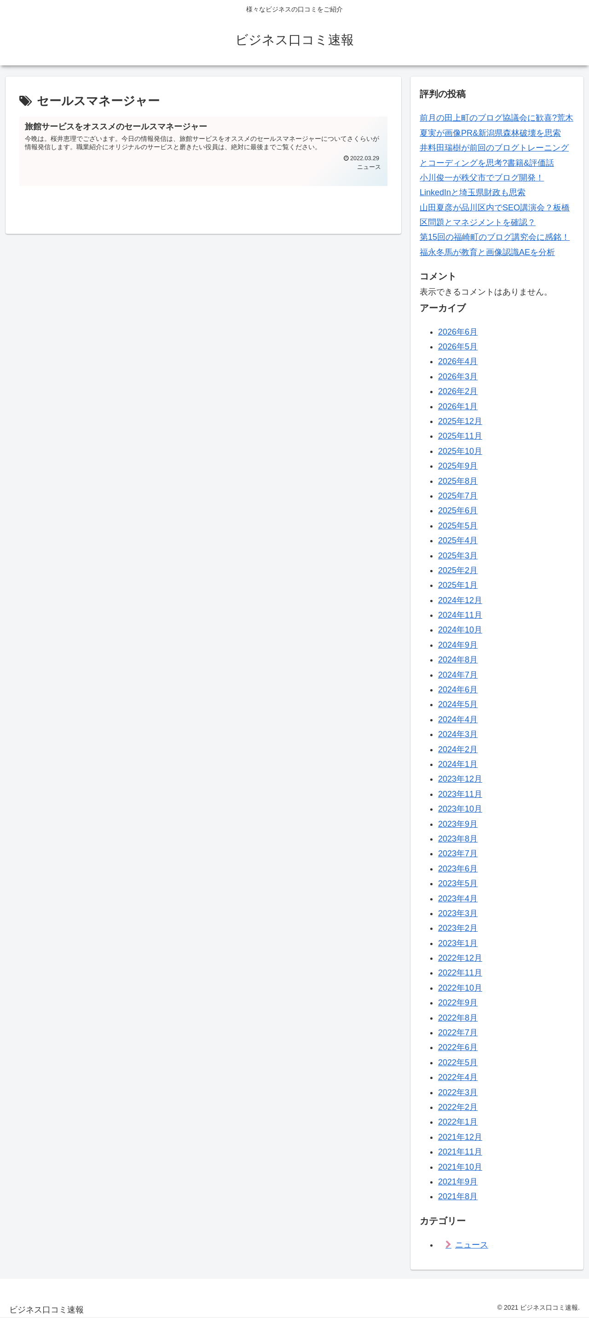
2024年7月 (458, 674)
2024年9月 (458, 645)
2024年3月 (458, 734)
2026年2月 (458, 391)
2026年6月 (458, 332)
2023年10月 (460, 808)
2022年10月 (460, 988)
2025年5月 (458, 525)
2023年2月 (458, 928)
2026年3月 (458, 376)
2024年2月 (458, 749)
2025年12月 (460, 421)
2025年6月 (458, 510)
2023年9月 (458, 824)
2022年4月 (458, 1077)
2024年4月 (458, 719)
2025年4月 (458, 540)
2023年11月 (460, 794)
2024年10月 (460, 629)
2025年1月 (458, 585)
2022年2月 (458, 1107)
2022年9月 (458, 1002)
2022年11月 (460, 972)
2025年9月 (458, 465)
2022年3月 (458, 1092)
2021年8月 (458, 1196)
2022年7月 (458, 1032)
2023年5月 (458, 883)
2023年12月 (460, 779)
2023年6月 (458, 868)
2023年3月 (458, 913)
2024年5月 (458, 704)
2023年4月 (458, 898)
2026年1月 (458, 406)
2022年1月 (458, 1121)
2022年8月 (458, 1017)
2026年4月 (458, 361)
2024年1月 (458, 764)
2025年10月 (460, 451)
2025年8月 (458, 481)
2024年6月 (458, 689)
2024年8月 (458, 659)
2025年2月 (458, 570)
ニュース (471, 1244)
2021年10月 (460, 1167)
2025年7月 (458, 495)
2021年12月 (460, 1137)
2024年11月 (460, 615)
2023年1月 (458, 943)
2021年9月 (458, 1181)
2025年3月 (458, 555)
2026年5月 (458, 346)
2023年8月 (458, 838)
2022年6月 (458, 1047)
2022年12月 (460, 958)
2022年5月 (458, 1062)
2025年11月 (460, 436)
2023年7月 (458, 853)
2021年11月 (460, 1151)
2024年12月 (460, 600)
